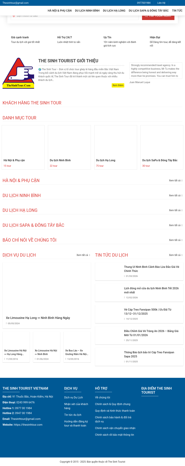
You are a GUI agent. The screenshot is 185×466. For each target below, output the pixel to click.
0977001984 (144, 3)
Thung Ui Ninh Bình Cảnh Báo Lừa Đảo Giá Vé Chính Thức (151, 269)
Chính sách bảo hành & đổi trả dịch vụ (113, 419)
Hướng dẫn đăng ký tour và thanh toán (76, 423)
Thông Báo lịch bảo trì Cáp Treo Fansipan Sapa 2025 (149, 354)
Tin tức (177, 10)
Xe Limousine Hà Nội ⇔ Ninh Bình (46, 352)
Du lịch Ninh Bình (87, 10)
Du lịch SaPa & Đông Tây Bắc (149, 10)
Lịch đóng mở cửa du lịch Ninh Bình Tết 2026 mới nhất (151, 290)
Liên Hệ (161, 3)
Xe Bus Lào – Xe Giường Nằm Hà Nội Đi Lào (76, 352)
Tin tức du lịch (73, 414)
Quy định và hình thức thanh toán (115, 410)
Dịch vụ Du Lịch (73, 397)
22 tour (53, 165)
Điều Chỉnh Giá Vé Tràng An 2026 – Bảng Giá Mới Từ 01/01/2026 (151, 333)
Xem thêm (118, 85)
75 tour (100, 165)
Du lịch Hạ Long (114, 10)
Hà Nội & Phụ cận (60, 10)
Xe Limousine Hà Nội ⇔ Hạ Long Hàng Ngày (15, 352)
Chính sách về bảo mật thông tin (114, 434)
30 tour (146, 165)
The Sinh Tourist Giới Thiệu (68, 60)
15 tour (7, 165)
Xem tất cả (83, 255)
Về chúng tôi (102, 397)
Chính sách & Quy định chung (112, 404)
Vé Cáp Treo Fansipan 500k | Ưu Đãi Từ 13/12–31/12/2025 (147, 311)
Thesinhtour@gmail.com (16, 3)
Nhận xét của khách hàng (76, 406)
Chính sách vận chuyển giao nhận (115, 428)
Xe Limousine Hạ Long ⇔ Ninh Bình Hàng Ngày (38, 318)
